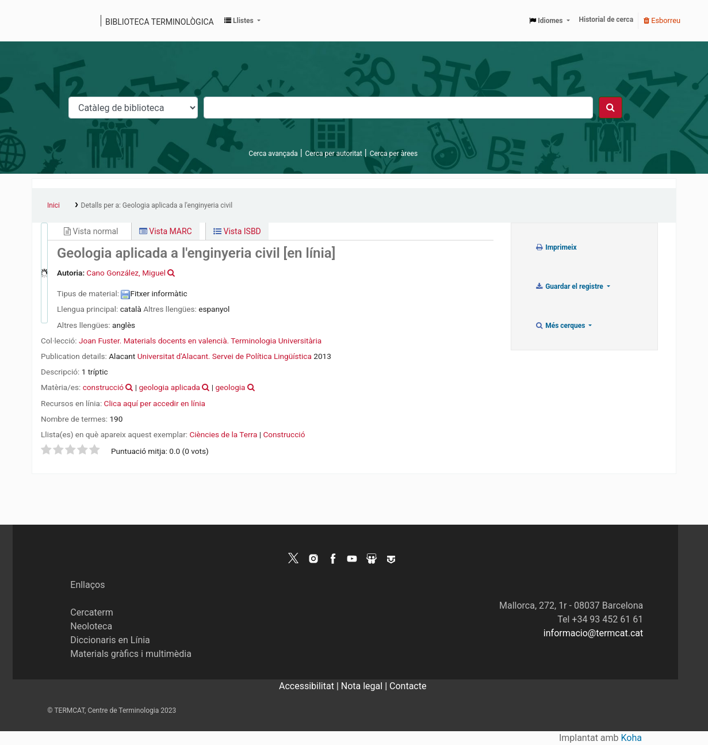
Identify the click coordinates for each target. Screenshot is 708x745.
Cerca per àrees (394, 154)
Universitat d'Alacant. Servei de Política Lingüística (224, 356)
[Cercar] (610, 108)
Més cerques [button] (561, 326)
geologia (230, 387)
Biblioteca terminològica (159, 21)
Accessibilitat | (310, 686)
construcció (103, 387)
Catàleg (44, 20)
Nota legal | (365, 686)
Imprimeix (556, 247)
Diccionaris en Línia (110, 640)
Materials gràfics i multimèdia (131, 653)
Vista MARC (165, 231)
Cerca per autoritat (333, 154)
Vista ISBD (237, 231)
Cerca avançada (272, 154)
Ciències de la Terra (223, 434)
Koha (631, 737)
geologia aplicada (169, 387)
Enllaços (87, 584)
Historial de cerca (606, 20)
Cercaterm (91, 612)
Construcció (284, 434)
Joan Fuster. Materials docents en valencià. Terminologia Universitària (200, 340)
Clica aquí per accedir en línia (154, 403)
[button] (242, 20)
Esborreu (662, 20)
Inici (53, 205)
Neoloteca (91, 626)
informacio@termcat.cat (593, 633)
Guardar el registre (570, 286)
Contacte (407, 686)
